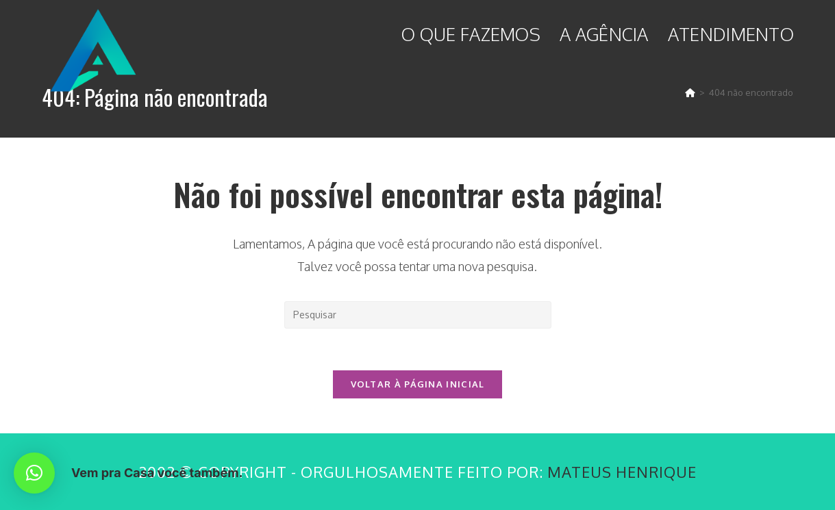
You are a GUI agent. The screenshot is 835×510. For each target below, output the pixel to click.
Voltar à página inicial (418, 384)
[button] (34, 473)
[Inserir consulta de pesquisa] (417, 315)
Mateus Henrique (622, 471)
